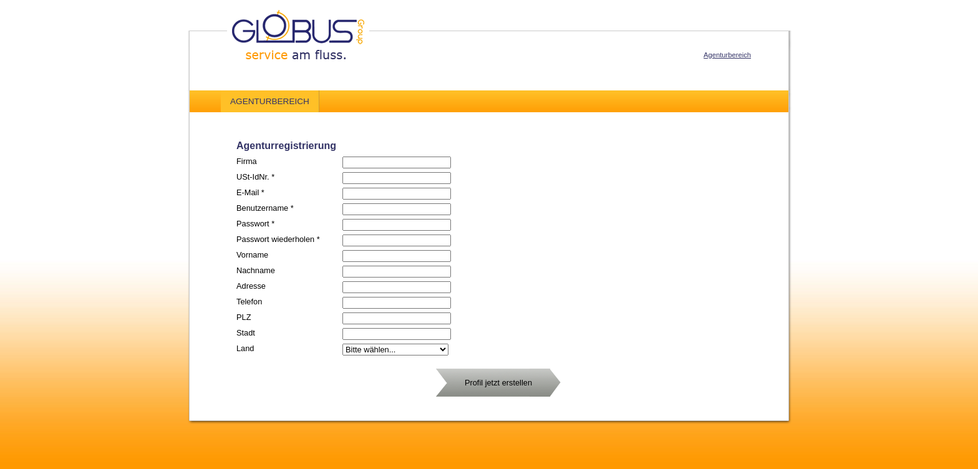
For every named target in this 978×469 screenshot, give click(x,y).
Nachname (255, 270)
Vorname (252, 254)
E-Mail (250, 192)
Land (245, 348)
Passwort (255, 223)
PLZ (243, 317)
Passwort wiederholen (278, 239)
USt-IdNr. (255, 176)
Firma (246, 161)
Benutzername (265, 208)
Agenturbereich (727, 55)
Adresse (251, 286)
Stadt (245, 332)
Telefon (249, 301)
